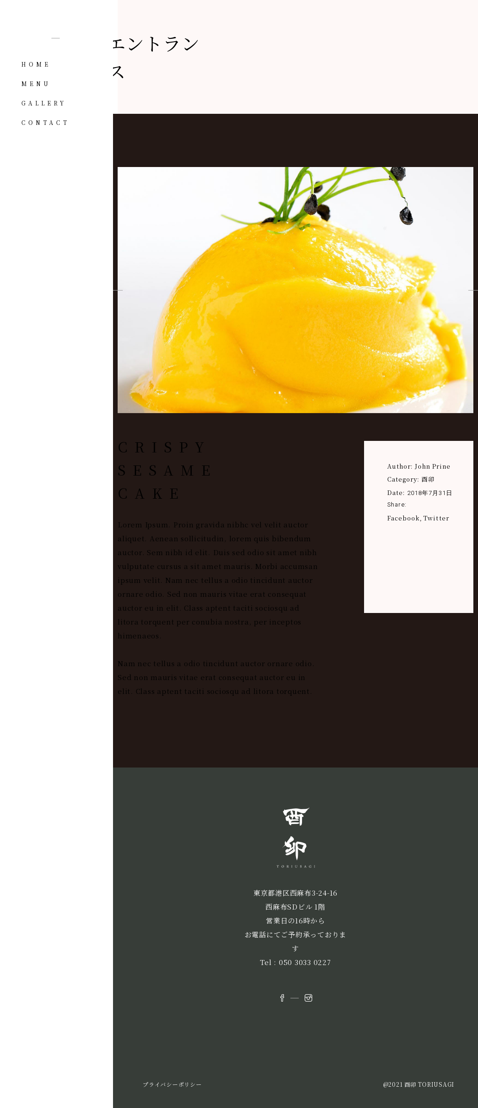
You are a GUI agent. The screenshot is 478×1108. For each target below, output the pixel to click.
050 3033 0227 (305, 962)
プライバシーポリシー (172, 1084)
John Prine (433, 466)
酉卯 (427, 479)
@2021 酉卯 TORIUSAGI (419, 1084)
